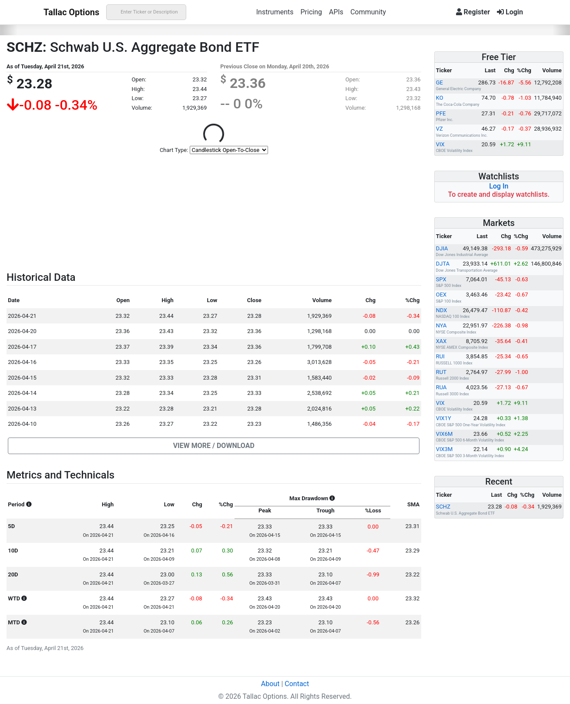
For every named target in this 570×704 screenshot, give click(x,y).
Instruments (275, 12)
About (270, 684)
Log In (498, 186)
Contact (297, 684)
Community (368, 12)
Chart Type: (174, 150)
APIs (336, 12)
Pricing (311, 12)
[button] (213, 446)
